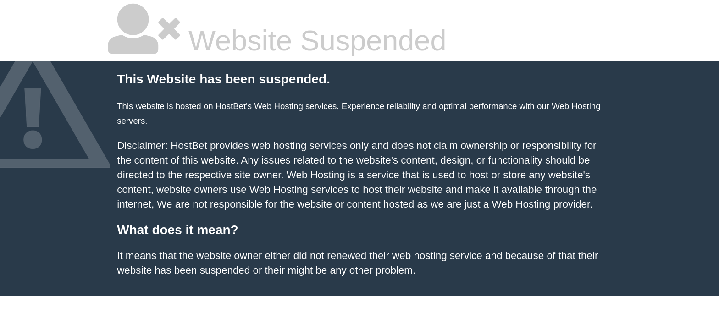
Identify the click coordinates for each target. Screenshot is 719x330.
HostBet (231, 106)
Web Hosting (576, 106)
